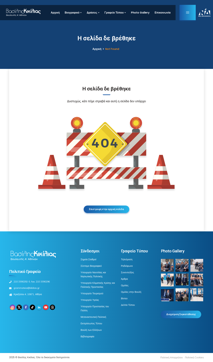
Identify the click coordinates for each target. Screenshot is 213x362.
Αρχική (55, 13)
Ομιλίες (124, 285)
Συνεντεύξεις (127, 272)
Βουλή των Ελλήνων (91, 329)
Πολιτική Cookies (194, 357)
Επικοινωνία (163, 13)
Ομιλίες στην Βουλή (131, 291)
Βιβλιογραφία (87, 336)
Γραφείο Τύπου (114, 13)
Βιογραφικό (72, 13)
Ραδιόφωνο (127, 265)
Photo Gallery (140, 13)
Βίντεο (124, 298)
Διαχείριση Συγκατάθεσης (181, 314)
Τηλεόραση (126, 259)
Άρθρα (124, 278)
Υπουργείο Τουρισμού (92, 293)
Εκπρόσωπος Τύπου (91, 323)
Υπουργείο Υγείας (90, 299)
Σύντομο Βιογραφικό (91, 265)
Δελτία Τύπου (128, 304)
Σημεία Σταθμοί (88, 259)
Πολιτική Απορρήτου (171, 357)
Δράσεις (92, 13)
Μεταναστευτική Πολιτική (93, 316)
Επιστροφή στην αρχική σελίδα (106, 209)
